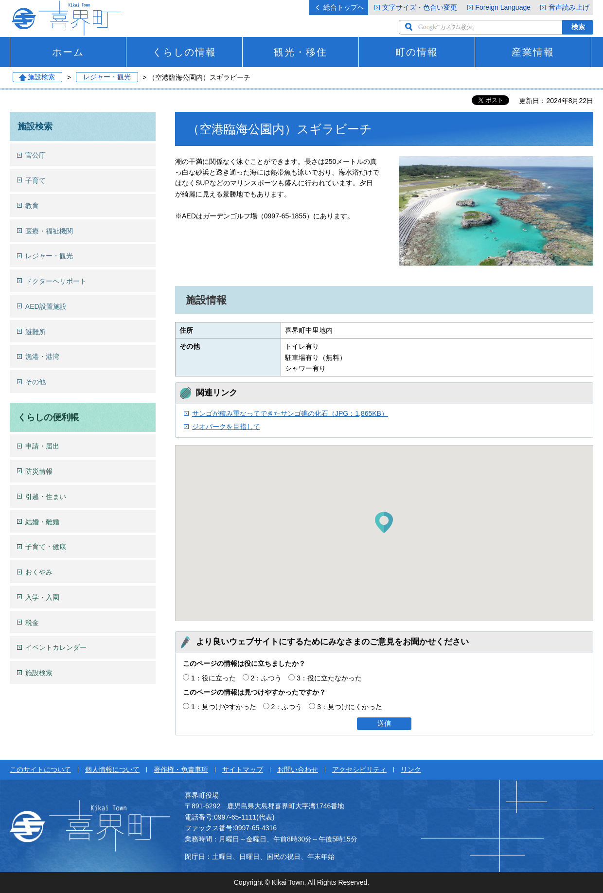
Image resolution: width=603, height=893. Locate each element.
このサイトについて (40, 769)
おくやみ (39, 572)
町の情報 (416, 52)
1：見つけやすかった (223, 707)
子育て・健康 (45, 547)
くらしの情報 (184, 52)
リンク (411, 769)
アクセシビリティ (359, 769)
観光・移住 (300, 52)
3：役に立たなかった (329, 678)
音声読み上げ (569, 7)
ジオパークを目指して (226, 426)
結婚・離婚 (42, 522)
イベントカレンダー (56, 647)
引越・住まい (45, 496)
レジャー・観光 (107, 77)
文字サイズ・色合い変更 (419, 7)
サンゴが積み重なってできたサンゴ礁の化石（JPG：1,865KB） (290, 413)
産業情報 (533, 52)
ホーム (68, 52)
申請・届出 (42, 446)
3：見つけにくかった (349, 707)
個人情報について (112, 769)
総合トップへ (343, 7)
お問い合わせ (297, 769)
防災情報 (39, 471)
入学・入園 (42, 597)
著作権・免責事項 (181, 769)
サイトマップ (242, 769)
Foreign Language (503, 7)
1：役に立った (213, 678)
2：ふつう (266, 678)
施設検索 (41, 77)
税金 (32, 622)
